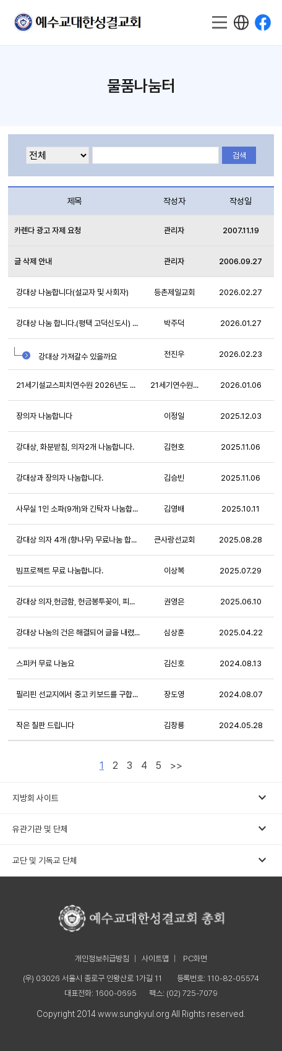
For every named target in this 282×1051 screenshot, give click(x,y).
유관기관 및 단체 (140, 829)
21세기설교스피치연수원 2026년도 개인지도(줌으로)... (77, 385)
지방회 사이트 (140, 798)
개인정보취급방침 (102, 958)
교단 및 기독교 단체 (140, 860)
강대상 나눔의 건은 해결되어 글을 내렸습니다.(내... (77, 632)
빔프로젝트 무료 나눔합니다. (58, 571)
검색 (239, 155)
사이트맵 (155, 958)
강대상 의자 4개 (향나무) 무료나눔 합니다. (77, 540)
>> (176, 765)
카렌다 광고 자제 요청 (47, 230)
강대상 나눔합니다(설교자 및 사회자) (71, 292)
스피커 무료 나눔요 (44, 663)
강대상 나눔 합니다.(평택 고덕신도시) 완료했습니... (77, 323)
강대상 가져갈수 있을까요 (65, 354)
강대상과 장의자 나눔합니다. (58, 478)
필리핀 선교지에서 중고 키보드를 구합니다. (77, 694)
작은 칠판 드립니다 (44, 725)
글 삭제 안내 (33, 261)
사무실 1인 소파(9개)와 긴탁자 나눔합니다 (77, 509)
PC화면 (195, 958)
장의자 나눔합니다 (43, 416)
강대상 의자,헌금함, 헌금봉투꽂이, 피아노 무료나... (77, 602)
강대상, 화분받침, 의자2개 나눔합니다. (74, 447)
